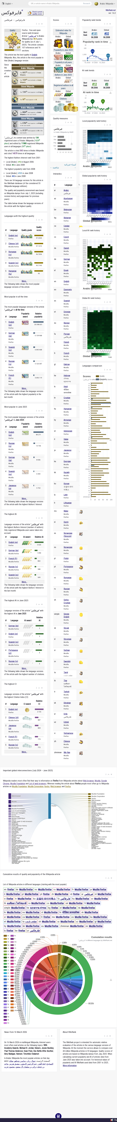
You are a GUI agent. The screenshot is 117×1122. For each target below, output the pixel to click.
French (66, 353)
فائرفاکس (35, 930)
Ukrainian (67, 703)
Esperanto (68, 289)
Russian (67, 589)
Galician (67, 364)
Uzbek (66, 722)
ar (22, 10)
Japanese (67, 450)
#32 (106, 33)
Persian (67, 334)
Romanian (67, 577)
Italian (66, 439)
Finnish (66, 342)
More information (70, 1065)
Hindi (66, 386)
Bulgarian (67, 218)
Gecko (46, 786)
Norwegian (68, 547)
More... (24, 281)
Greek (66, 270)
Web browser (88, 781)
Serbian (67, 650)
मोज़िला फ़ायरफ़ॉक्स (70, 912)
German (67, 259)
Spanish (67, 300)
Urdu (65, 714)
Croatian (67, 398)
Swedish (67, 661)
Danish (66, 248)
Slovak (66, 628)
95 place (26, 146)
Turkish (66, 691)
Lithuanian (68, 503)
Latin (66, 495)
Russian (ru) (13, 566)
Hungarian (68, 409)
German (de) (14, 550)
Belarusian (68, 209)
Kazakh (66, 472)
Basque (67, 323)
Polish (66, 558)
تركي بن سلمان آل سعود (26, 1067)
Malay (66, 511)
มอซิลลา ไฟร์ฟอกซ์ (16, 903)
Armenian (67, 420)
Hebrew (67, 375)
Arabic (66, 190)
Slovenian (67, 639)
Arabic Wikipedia (104, 4)
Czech (66, 237)
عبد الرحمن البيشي (29, 1064)
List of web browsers (37, 783)
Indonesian (68, 431)
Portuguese (68, 566)
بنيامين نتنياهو (20, 1061)
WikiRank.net (111, 10)
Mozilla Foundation (17, 783)
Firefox (68, 786)
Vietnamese (68, 733)
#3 (106, 84)
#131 (94, 33)
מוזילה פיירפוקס (38, 907)
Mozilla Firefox (26, 889)
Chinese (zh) (14, 243)
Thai (65, 680)
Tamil (66, 672)
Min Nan (67, 752)
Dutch (66, 522)
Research (86, 3)
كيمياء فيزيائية (70, 166)
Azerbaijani (68, 198)
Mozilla (97, 781)
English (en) (13, 235)
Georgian (67, 461)
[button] (36, 24)
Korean (66, 483)
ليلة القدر (42, 1064)
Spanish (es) (13, 263)
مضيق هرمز (14, 1064)
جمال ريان (31, 1061)
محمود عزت (9, 1067)
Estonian (67, 312)
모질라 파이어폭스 (46, 898)
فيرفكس (32, 36)
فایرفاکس (65, 898)
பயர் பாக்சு (31, 921)
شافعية (54, 167)
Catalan (66, 226)
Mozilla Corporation (35, 786)
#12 (94, 84)
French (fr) (13, 558)
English (7, 3)
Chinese (67, 741)
